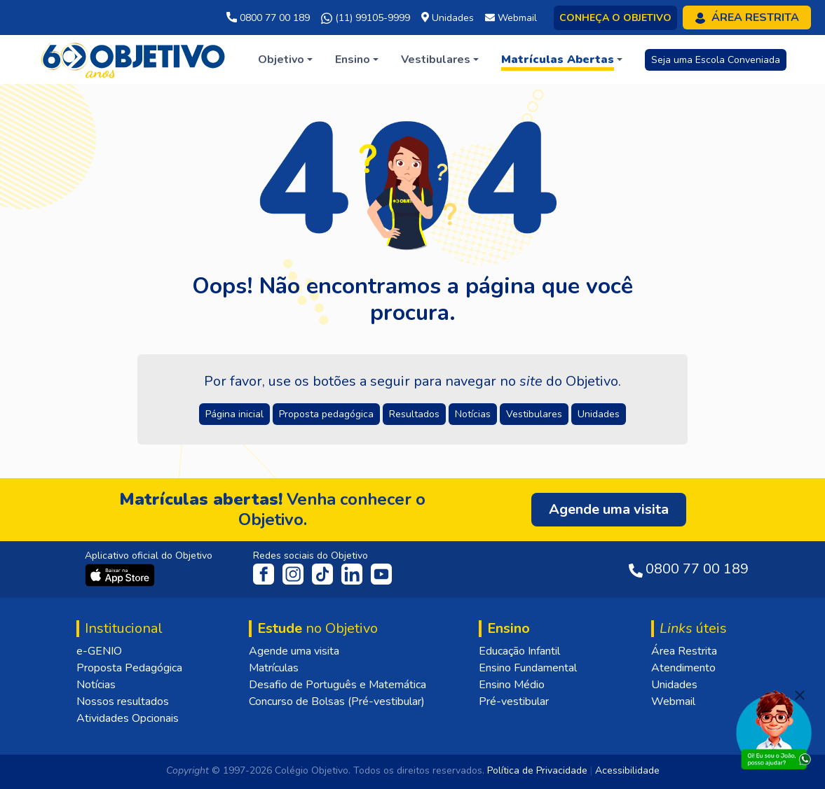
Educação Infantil (519, 651)
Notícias (96, 684)
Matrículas (274, 668)
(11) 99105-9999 (365, 18)
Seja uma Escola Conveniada (715, 60)
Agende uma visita (294, 651)
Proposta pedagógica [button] (326, 414)
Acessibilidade (627, 770)
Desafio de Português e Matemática (337, 684)
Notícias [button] (473, 414)
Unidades (674, 684)
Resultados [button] (414, 414)
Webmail (673, 701)
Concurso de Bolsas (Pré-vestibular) (337, 701)
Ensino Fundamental (528, 668)
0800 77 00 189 (268, 18)
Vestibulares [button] (534, 414)
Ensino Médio (512, 684)
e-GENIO (99, 651)
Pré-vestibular (514, 701)
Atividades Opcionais (127, 718)
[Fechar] (799, 695)
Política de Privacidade (537, 770)
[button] (285, 60)
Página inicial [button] (234, 414)
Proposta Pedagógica (129, 668)
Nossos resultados (122, 701)
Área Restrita (684, 651)
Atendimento (683, 668)
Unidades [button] (599, 414)
